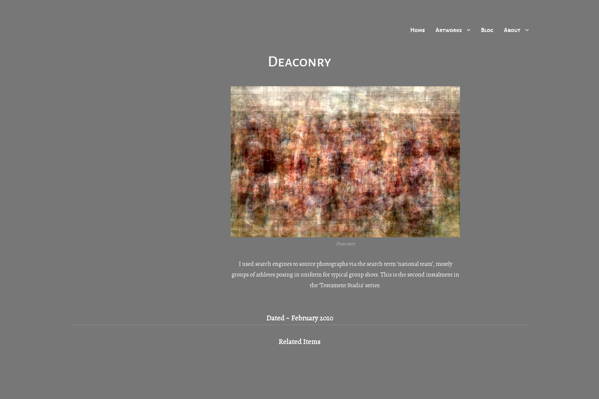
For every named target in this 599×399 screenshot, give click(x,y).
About (512, 30)
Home (417, 30)
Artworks (448, 30)
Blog (487, 30)
